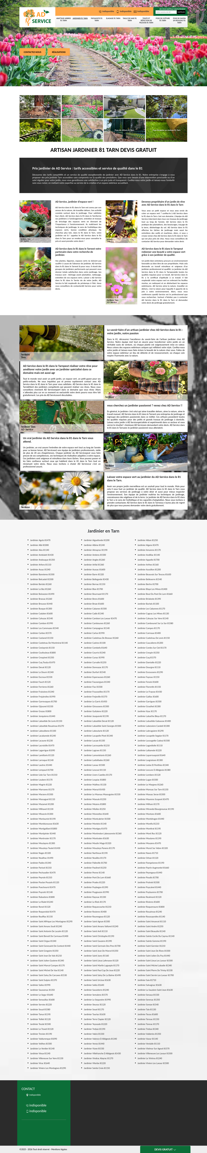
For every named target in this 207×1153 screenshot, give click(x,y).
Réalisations (59, 52)
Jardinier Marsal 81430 (94, 789)
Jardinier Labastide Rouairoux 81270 (47, 726)
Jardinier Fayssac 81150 (148, 677)
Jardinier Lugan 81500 (148, 779)
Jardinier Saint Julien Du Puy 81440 (154, 955)
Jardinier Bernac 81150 (94, 584)
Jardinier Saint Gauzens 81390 (98, 941)
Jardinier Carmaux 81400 (149, 633)
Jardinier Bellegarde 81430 (96, 579)
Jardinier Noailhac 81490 (41, 858)
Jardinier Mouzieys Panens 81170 (99, 848)
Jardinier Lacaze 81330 (94, 740)
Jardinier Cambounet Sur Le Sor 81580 (155, 623)
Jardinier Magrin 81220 (41, 784)
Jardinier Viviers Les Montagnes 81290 (48, 1068)
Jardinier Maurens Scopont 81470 (153, 799)
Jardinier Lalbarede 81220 (150, 750)
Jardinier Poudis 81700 (148, 877)
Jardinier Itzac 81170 (147, 711)
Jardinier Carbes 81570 (40, 633)
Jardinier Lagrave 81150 (95, 750)
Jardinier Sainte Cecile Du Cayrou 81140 (156, 936)
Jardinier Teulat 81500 (40, 1024)
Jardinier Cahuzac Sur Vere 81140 (153, 618)
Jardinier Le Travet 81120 (41, 1029)
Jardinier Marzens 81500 (41, 794)
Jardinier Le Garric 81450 (95, 701)
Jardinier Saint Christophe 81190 (99, 936)
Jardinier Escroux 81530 (41, 677)
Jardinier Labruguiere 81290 (151, 730)
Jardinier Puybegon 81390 (96, 887)
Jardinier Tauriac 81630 (94, 1014)
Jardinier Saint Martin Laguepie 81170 (101, 965)
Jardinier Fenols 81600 (148, 682)
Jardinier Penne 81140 (94, 872)
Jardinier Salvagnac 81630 (150, 985)
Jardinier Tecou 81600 (148, 1014)
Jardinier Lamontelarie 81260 (97, 755)
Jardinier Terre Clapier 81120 (97, 1019)
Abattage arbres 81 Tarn (63, 19)
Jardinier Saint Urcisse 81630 (97, 980)
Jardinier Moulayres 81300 (42, 843)
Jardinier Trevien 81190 (41, 1034)
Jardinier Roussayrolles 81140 (151, 916)
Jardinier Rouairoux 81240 (150, 911)
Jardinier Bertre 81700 (148, 584)
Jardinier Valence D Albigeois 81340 (100, 1038)
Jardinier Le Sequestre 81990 (97, 999)
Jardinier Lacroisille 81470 (42, 745)
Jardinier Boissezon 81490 (42, 594)
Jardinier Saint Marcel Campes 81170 (47, 965)
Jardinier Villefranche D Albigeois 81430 (102, 1053)
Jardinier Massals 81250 (95, 799)
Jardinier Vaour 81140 (148, 1038)
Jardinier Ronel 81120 (40, 906)
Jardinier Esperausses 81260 (97, 677)
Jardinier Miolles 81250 (95, 809)
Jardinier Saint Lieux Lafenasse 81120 (101, 960)
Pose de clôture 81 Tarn (163, 19)
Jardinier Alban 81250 (148, 540)
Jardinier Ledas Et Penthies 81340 (153, 765)
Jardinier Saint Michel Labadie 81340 (155, 965)
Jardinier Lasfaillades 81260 (96, 760)
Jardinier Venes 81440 (94, 1043)
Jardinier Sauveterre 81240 (96, 990)
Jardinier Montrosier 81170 (43, 838)
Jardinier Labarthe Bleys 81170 (152, 716)
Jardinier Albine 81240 (94, 545)
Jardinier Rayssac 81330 (95, 897)
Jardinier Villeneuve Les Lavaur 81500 (155, 1053)
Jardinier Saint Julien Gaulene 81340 (47, 960)
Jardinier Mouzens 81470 (149, 843)
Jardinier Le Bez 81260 (40, 589)
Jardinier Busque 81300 (41, 608)
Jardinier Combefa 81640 (95, 647)
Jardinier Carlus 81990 (94, 633)
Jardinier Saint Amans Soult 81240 (46, 926)
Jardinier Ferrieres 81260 (41, 686)
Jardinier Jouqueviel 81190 (96, 716)
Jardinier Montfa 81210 (148, 823)
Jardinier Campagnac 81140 (97, 628)
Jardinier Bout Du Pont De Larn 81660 (155, 594)
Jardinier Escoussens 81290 (150, 672)
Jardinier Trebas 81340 (148, 1029)
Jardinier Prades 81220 (94, 882)
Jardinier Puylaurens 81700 (150, 892)
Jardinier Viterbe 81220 (95, 1063)
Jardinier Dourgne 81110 (149, 667)
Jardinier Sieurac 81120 (95, 1004)
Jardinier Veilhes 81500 (41, 1043)
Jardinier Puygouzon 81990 (96, 892)
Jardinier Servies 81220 (41, 1004)
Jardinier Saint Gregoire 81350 (44, 950)
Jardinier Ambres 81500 (95, 554)
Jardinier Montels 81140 (95, 823)
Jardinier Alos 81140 (39, 550)
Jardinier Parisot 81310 (41, 867)
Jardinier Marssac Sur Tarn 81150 (153, 789)
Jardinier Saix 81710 (147, 980)
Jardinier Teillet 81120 (40, 1019)
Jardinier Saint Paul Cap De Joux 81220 (102, 970)
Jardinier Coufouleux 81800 (43, 652)
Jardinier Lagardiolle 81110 (150, 745)
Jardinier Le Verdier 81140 (42, 1048)
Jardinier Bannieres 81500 (42, 574)
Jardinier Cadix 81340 (94, 613)
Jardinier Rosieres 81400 (95, 911)
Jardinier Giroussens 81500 (96, 706)
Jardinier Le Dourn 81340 (42, 672)
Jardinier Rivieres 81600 (149, 902)
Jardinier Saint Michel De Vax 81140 (46, 970)
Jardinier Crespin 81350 (148, 652)
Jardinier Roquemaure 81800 (151, 906)
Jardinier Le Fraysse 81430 (150, 691)
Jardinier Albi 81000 (39, 545)
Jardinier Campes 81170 (149, 628)
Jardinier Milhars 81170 (148, 804)
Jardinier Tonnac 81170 (148, 1024)
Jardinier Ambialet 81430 (41, 554)
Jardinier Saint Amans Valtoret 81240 (101, 926)
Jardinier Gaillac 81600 (148, 696)
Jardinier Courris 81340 (94, 652)
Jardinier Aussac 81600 (94, 569)
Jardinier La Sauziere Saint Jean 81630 (155, 990)
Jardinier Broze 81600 (94, 603)
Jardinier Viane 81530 (94, 1048)
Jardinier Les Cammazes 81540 (44, 628)
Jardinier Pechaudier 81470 (42, 872)
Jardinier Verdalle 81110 (149, 1043)
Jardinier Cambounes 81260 (97, 623)
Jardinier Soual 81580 (40, 1009)
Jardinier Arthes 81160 (148, 564)
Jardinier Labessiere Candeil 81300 (154, 726)
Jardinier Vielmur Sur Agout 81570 (153, 1048)
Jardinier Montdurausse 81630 (44, 823)
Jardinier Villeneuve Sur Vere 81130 (46, 1058)
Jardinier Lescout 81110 (95, 770)
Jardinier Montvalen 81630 (96, 838)
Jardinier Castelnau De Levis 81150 (154, 638)
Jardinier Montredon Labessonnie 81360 (102, 833)
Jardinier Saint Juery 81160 (96, 955)
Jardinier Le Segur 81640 (41, 994)
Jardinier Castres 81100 (95, 642)
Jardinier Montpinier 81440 (43, 833)
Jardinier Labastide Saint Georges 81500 (102, 726)
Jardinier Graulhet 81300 (149, 706)
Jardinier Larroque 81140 (41, 760)
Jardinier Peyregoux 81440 (150, 872)
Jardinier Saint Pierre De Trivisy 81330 (155, 970)
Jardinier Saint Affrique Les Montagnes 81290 (51, 921)
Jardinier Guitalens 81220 (96, 711)
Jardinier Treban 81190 (94, 1029)
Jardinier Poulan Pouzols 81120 (44, 882)
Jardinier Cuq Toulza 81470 (42, 662)
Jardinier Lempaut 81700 (41, 770)
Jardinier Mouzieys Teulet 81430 (45, 848)
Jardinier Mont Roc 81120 (150, 833)
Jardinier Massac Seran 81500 (151, 794)
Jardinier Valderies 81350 (149, 1034)
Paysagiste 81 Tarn (96, 19)
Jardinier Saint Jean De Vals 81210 (46, 955)
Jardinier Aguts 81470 (40, 540)
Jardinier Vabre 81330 (94, 1034)
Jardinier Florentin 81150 (149, 686)
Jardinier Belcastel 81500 (41, 579)
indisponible (106, 11)
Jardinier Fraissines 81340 (42, 691)
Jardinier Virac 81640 (40, 1063)
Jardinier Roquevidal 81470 (42, 911)
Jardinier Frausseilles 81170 (96, 691)
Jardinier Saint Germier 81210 (151, 946)
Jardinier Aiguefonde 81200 (96, 540)
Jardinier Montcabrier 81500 (97, 818)
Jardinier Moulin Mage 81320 (97, 843)
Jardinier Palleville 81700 (95, 862)
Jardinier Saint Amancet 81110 (152, 921)
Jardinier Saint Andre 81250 (150, 926)
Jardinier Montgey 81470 (95, 828)
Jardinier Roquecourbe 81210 (97, 906)
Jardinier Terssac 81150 (148, 1019)
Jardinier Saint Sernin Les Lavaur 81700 (156, 975)
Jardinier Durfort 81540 (95, 672)
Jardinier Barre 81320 (94, 574)
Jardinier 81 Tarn (80, 18)
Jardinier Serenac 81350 (149, 999)
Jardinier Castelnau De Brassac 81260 (101, 638)
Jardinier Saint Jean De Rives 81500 (154, 950)
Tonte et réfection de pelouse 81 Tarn (146, 20)
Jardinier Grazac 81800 (40, 711)
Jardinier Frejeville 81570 (95, 696)
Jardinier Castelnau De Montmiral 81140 (49, 642)
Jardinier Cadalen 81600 (41, 613)
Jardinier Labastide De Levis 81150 (46, 721)
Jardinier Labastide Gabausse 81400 (154, 721)
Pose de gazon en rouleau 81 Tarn (179, 20)
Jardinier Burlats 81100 (148, 603)
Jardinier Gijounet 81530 (41, 706)
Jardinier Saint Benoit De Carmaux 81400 (49, 936)
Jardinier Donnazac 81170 (96, 667)
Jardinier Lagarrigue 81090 (42, 750)
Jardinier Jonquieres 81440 (42, 716)
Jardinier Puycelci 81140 (41, 892)
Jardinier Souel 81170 (94, 1009)
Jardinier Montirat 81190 (149, 828)
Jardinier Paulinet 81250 (95, 867)
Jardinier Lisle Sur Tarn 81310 (43, 774)
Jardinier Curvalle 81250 (95, 662)
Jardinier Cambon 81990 (41, 623)
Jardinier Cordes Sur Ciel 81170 (152, 647)
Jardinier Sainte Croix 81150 (97, 1068)
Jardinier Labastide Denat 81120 (99, 721)
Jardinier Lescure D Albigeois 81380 (154, 770)
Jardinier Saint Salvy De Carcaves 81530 (48, 975)
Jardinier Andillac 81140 (149, 554)
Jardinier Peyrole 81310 (41, 877)
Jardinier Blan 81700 (93, 589)
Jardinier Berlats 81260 (41, 584)
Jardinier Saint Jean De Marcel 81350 (101, 950)
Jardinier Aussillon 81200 (149, 569)
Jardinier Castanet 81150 (41, 638)
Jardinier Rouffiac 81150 (41, 916)
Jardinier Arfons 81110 (40, 564)
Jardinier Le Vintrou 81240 (150, 1058)
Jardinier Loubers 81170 (41, 779)
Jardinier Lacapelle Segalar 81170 (153, 735)
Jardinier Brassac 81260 (41, 598)
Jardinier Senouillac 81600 (42, 999)
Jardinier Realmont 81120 (149, 897)
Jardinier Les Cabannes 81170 (151, 608)
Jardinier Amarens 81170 (149, 550)
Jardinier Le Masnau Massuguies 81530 (102, 794)
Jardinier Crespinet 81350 (42, 657)
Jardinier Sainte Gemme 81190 (152, 941)
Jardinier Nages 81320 (40, 853)
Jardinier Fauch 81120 (40, 682)
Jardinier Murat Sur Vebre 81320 (153, 848)
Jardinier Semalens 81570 (96, 994)
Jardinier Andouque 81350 (42, 559)
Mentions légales (59, 1149)
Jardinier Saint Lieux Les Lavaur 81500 (155, 960)
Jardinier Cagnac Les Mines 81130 (153, 613)
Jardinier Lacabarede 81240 (43, 735)
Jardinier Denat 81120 (40, 667)
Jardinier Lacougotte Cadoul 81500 (154, 740)
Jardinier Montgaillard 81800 (43, 828)
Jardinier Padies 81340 (40, 862)
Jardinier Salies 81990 (40, 985)
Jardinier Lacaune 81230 (41, 740)
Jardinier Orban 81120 (148, 858)
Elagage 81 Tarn (113, 18)
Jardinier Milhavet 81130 (41, 809)
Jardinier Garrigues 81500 (149, 701)
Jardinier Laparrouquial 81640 (151, 755)
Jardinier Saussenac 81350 (42, 990)
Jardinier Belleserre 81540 (150, 579)
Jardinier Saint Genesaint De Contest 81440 (50, 946)
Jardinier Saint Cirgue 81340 (43, 941)
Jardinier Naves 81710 (148, 853)
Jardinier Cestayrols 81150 (42, 647)
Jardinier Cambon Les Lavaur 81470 (100, 618)
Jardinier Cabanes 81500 (95, 608)
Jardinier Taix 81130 (147, 1009)
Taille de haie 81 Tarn (130, 19)
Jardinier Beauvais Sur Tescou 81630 (154, 574)
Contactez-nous (32, 52)
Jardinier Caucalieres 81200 (150, 642)
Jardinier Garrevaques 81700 (43, 701)
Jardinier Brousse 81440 (41, 603)
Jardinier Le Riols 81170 (95, 902)
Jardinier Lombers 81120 (149, 774)
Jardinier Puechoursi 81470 (42, 887)
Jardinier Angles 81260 (94, 559)
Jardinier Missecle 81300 (41, 814)
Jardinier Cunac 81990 (94, 657)
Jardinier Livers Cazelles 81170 (98, 774)
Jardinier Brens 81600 (94, 598)
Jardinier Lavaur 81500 (94, 765)
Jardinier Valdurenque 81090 (43, 1038)
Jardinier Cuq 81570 (147, 657)
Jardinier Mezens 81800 (95, 804)
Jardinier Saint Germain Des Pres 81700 (102, 946)
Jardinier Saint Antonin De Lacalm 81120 (49, 931)
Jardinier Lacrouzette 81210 (97, 745)
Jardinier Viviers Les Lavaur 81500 (153, 1063)
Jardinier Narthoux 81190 (96, 853)
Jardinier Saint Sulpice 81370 (43, 980)
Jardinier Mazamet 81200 (42, 804)
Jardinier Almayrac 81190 (95, 550)
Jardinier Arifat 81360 (94, 564)
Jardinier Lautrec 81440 (41, 765)
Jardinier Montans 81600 (149, 814)
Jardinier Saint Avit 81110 (96, 931)
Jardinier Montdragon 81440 (151, 818)
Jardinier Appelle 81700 (149, 559)
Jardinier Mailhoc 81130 (95, 784)
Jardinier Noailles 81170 (95, 858)
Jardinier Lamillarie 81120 (42, 755)
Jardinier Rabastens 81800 (42, 897)
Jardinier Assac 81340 (40, 569)
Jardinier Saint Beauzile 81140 (151, 931)
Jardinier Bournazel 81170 (96, 594)
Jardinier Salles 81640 (94, 985)
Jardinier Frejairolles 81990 (42, 696)
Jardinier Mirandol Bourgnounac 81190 (156, 809)
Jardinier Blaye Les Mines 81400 (152, 589)
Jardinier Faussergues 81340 (97, 682)
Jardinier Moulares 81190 (149, 838)
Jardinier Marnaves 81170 (42, 789)
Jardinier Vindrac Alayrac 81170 (98, 1058)
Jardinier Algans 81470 (148, 545)
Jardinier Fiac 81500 (93, 686)
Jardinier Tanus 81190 (40, 1014)
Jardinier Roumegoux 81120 (97, 916)
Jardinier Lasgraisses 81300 (150, 760)
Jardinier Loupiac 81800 (95, 779)
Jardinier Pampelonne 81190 (151, 862)
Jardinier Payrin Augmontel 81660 (153, 867)
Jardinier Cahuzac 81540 (41, 618)
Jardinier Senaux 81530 (148, 994)
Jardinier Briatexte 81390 (149, 598)
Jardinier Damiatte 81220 (149, 662)
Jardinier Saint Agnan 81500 (97, 921)
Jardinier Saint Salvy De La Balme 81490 (102, 975)
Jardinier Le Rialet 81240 (41, 902)
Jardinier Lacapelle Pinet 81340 (98, 735)
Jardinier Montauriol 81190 (43, 818)
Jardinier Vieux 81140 (40, 1053)
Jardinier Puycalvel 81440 (149, 887)
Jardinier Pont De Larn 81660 (97, 877)
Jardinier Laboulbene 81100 (43, 730)
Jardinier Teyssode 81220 (95, 1024)
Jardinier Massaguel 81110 (42, 799)
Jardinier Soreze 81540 (148, 1004)
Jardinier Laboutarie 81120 (96, 730)
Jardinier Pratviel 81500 (149, 882)
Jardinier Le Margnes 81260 (150, 784)
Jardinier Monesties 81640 (96, 814)
